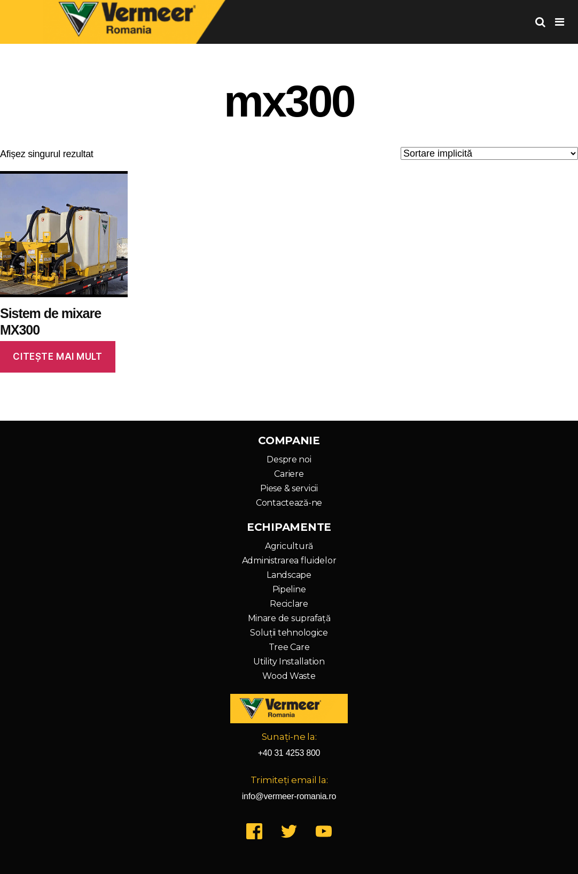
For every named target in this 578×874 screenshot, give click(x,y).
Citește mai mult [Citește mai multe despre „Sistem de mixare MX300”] (57, 356)
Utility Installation (289, 661)
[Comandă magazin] (489, 153)
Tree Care (289, 647)
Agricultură (289, 546)
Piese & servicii (289, 488)
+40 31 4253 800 (289, 752)
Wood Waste (288, 676)
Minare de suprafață (289, 618)
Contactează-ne (289, 503)
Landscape (289, 575)
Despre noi (289, 459)
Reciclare (289, 604)
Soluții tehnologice (289, 633)
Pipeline (289, 589)
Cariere (288, 474)
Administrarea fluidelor (289, 560)
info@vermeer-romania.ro (289, 796)
